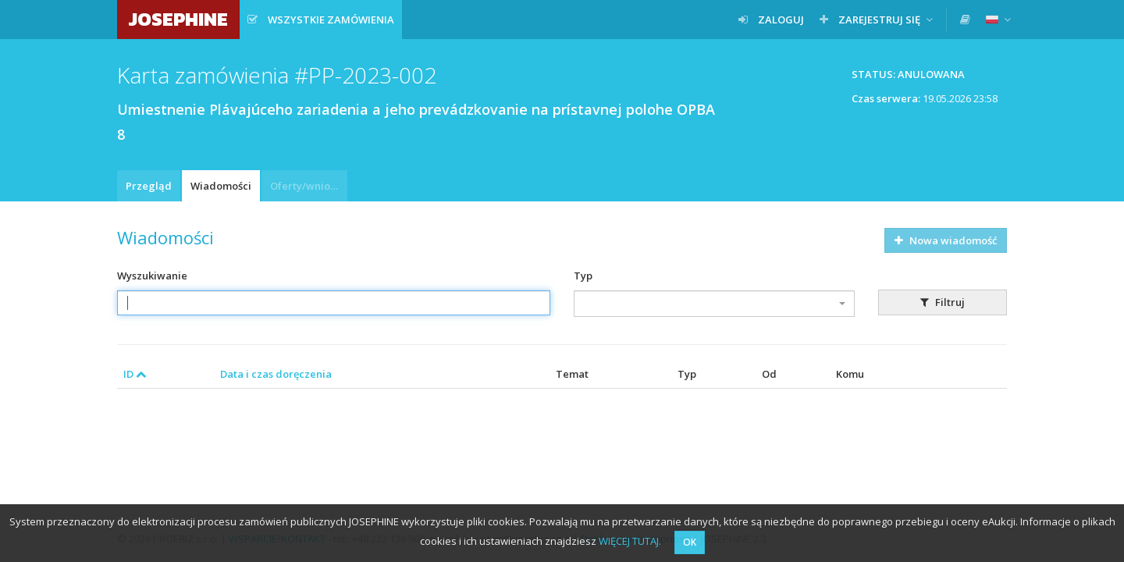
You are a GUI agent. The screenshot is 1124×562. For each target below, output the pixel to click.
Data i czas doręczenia (276, 374)
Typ (583, 276)
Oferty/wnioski (306, 186)
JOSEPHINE (178, 19)
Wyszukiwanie (152, 276)
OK (689, 542)
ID (135, 374)
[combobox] (714, 303)
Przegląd (149, 186)
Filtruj (942, 302)
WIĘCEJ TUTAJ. (630, 541)
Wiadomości (220, 186)
